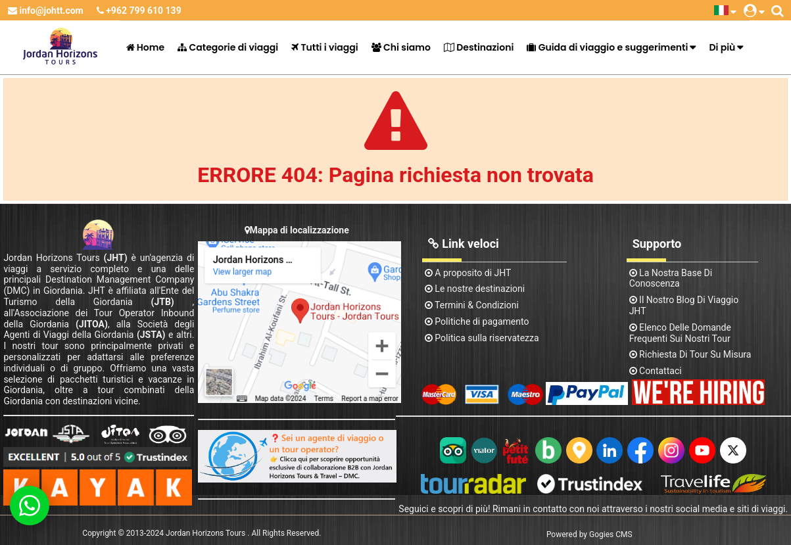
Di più (722, 47)
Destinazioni (479, 47)
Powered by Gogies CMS (589, 534)
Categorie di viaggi (228, 47)
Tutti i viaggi (324, 47)
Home (145, 47)
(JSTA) (151, 334)
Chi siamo (401, 47)
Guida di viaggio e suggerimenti (607, 47)
